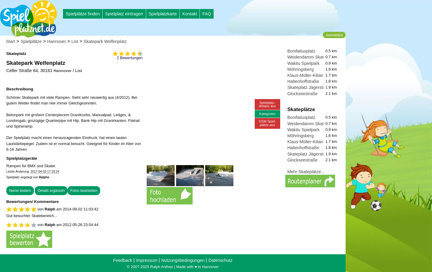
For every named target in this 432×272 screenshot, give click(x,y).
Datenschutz (220, 260)
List (74, 41)
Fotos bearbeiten (83, 191)
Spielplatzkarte (162, 13)
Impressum (146, 260)
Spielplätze (31, 41)
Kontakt (189, 13)
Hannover (56, 41)
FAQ (206, 13)
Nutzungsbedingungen (183, 260)
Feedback (122, 260)
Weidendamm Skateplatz (311, 57)
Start (10, 41)
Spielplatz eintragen (124, 13)
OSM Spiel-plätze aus (267, 122)
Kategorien (267, 114)
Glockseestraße (302, 93)
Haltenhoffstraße (303, 81)
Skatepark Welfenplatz (105, 41)
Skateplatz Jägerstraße (309, 87)
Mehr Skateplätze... (306, 171)
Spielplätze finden (83, 13)
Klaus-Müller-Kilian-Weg (310, 75)
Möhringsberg (300, 69)
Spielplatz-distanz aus (267, 104)
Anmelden (334, 35)
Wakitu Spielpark (303, 63)
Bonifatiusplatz (301, 51)
